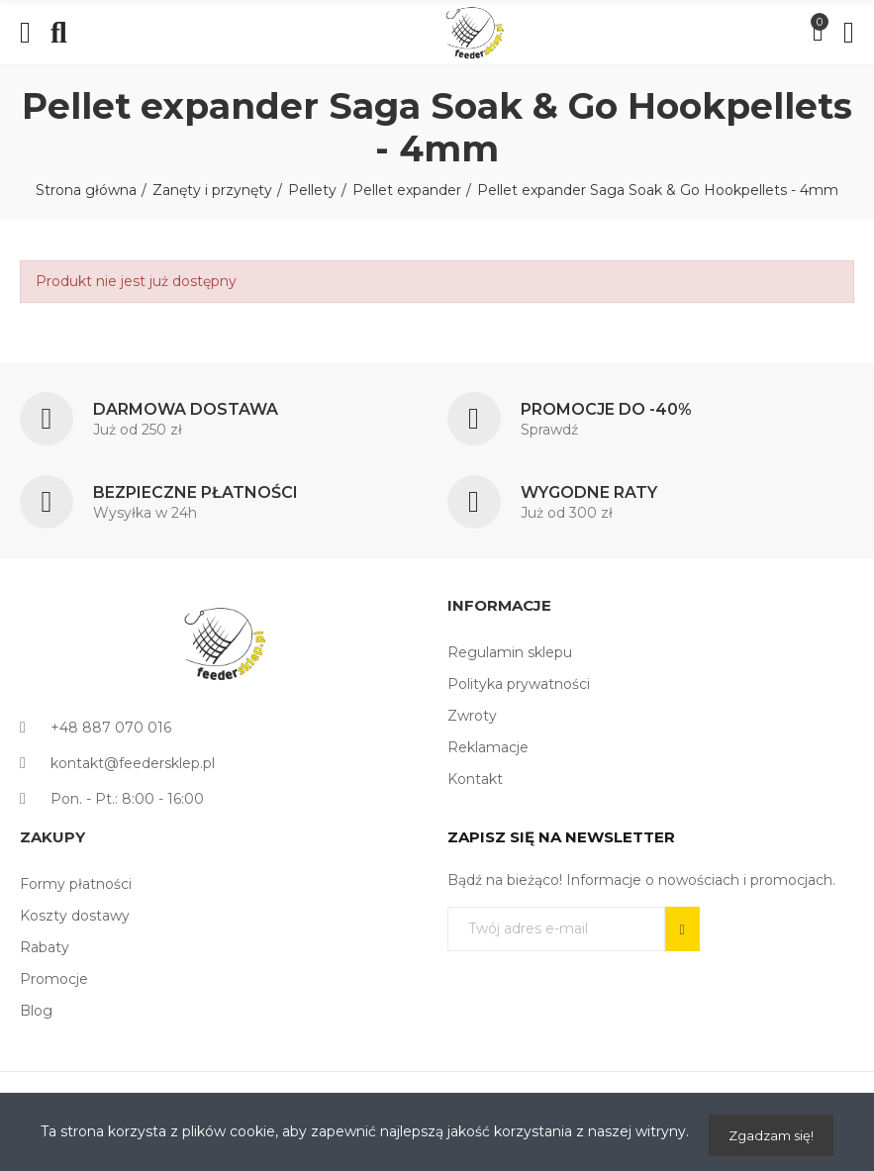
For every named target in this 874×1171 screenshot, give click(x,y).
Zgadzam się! (771, 1135)
